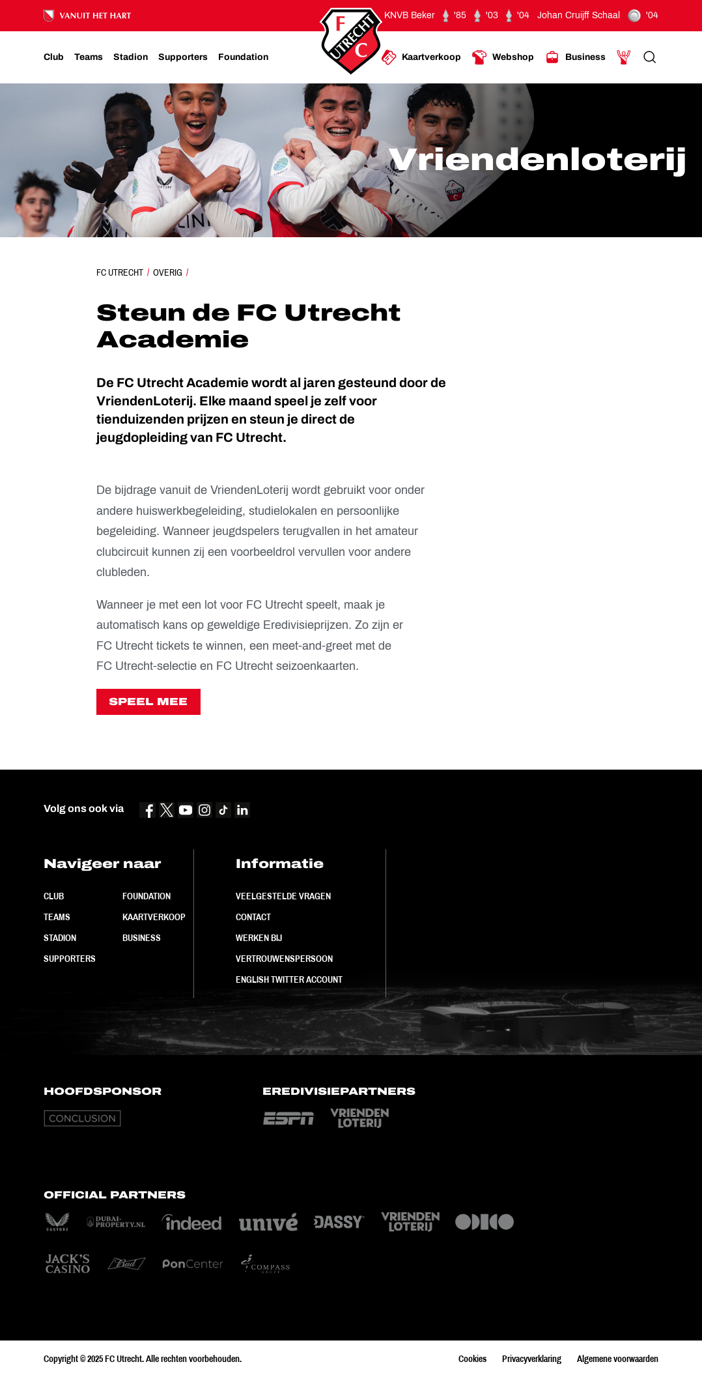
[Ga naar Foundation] (243, 57)
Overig (167, 272)
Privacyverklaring (531, 1359)
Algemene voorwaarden (617, 1359)
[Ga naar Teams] (88, 57)
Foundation (146, 896)
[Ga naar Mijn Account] (624, 57)
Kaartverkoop (154, 917)
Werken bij (259, 938)
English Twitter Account (289, 979)
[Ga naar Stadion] (130, 57)
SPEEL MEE (148, 701)
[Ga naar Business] (575, 57)
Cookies (472, 1359)
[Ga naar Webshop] (502, 57)
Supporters (70, 958)
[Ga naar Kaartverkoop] (421, 57)
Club (54, 896)
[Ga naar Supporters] (183, 57)
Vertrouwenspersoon (284, 958)
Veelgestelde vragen (283, 896)
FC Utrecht (119, 272)
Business (141, 938)
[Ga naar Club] (54, 57)
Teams (57, 917)
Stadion (60, 938)
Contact (253, 917)
